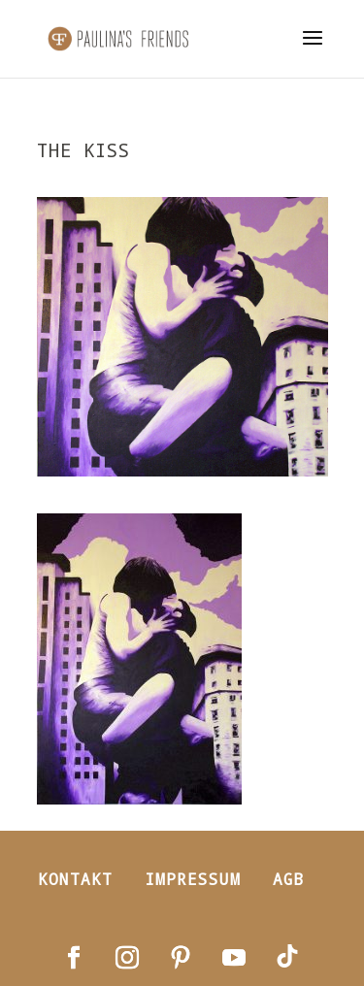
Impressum (193, 879)
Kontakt (75, 879)
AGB (289, 879)
